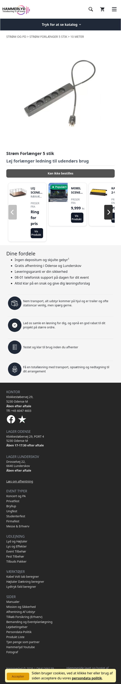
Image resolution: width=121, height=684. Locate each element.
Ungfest (11, 511)
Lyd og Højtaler (16, 541)
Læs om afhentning (19, 481)
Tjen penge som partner (22, 642)
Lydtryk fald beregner (21, 587)
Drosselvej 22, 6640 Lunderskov (18, 464)
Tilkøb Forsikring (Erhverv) (24, 617)
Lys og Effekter (16, 546)
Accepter (18, 676)
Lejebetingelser (17, 627)
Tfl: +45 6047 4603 (18, 411)
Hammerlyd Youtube (20, 647)
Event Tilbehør (16, 551)
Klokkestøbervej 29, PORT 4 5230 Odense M (25, 438)
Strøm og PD (16, 37)
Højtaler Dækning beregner (25, 582)
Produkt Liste (15, 637)
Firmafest (12, 521)
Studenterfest (15, 516)
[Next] (108, 212)
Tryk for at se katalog (62, 24)
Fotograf (12, 652)
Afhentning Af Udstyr (20, 612)
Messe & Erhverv (17, 526)
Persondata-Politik (19, 632)
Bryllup (11, 506)
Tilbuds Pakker (16, 561)
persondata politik (87, 678)
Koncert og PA (16, 496)
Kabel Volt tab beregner (22, 577)
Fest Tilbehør (15, 556)
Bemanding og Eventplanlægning (29, 622)
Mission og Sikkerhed (21, 607)
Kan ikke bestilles (60, 173)
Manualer (13, 602)
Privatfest (12, 501)
